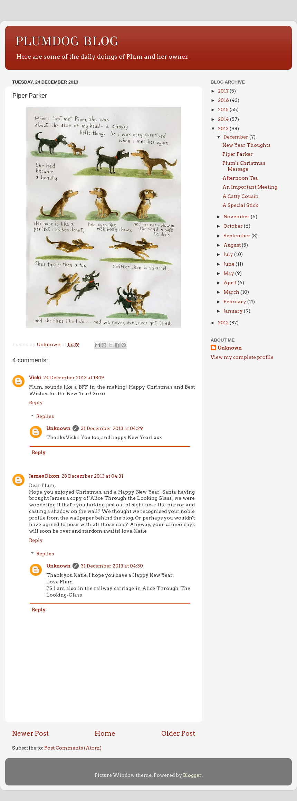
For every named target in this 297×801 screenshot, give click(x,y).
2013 (224, 128)
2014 (224, 119)
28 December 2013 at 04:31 (92, 476)
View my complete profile (242, 357)
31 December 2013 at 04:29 (112, 428)
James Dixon (44, 476)
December (236, 137)
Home (105, 733)
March (231, 292)
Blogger (192, 775)
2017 (224, 91)
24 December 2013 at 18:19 (73, 377)
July (228, 254)
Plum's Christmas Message (243, 165)
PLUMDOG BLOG (67, 41)
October (233, 226)
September (237, 235)
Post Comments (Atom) (73, 748)
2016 (224, 100)
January (233, 311)
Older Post (178, 733)
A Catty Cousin (240, 196)
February (235, 301)
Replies (45, 416)
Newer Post (30, 733)
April (230, 282)
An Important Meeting (249, 187)
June (229, 264)
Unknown (58, 428)
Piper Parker (237, 154)
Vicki (35, 377)
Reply (36, 402)
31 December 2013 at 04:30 (112, 566)
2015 (224, 109)
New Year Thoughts (246, 145)
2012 (224, 322)
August (232, 245)
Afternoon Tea (240, 178)
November (237, 216)
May (229, 273)
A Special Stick (240, 205)
